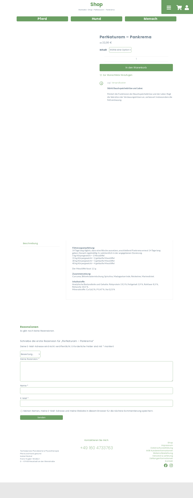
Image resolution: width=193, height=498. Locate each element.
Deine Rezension (29, 359)
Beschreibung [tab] (30, 243)
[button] (116, 75)
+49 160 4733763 (96, 448)
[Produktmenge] (136, 59)
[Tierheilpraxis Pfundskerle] (33, 439)
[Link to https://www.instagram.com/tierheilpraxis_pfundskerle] (171, 465)
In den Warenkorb (136, 67)
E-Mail (24, 398)
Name (24, 385)
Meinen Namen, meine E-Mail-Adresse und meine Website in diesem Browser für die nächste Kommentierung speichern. (88, 410)
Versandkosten (119, 82)
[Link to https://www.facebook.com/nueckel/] (166, 465)
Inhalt (103, 49)
